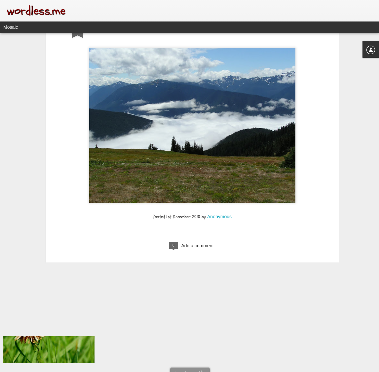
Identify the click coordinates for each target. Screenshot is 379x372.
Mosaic (10, 27)
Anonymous (219, 174)
